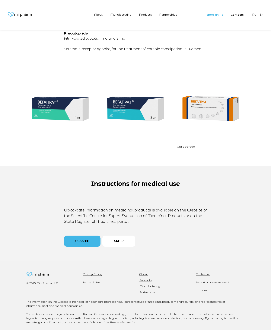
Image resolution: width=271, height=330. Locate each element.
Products (145, 14)
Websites (202, 290)
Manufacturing (121, 14)
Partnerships (168, 14)
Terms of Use (91, 282)
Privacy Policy (92, 274)
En (261, 14)
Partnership (147, 292)
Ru (254, 14)
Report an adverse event (212, 282)
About (98, 14)
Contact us (203, 274)
